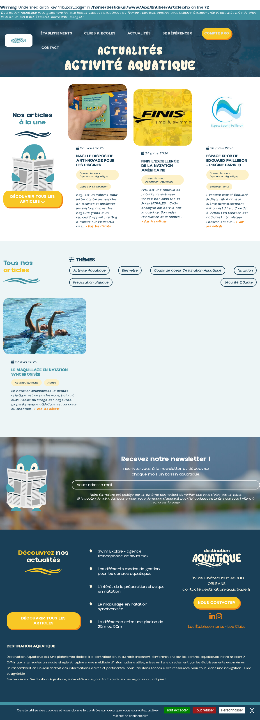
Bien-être (130, 270)
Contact (245, 34)
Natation (245, 270)
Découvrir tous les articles (32, 199)
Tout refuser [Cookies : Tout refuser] (204, 710)
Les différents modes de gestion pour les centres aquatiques (129, 571)
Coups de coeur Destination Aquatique (187, 270)
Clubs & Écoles (112, 34)
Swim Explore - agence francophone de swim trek (123, 553)
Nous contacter (216, 602)
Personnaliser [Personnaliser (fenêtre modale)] (232, 710)
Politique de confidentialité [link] (130, 716)
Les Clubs (237, 626)
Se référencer (180, 34)
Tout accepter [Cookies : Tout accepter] (177, 710)
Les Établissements (206, 626)
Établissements (73, 34)
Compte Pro (214, 34)
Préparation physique (91, 282)
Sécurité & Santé (238, 282)
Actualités (147, 34)
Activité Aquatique (89, 270)
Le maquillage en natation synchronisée (122, 607)
